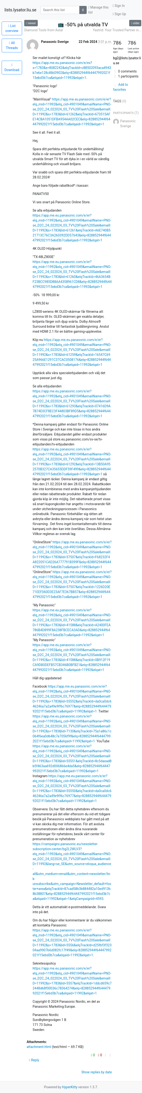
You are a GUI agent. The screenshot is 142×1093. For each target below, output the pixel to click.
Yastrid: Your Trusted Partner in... (117, 30)
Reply (34, 1060)
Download (12, 67)
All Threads (12, 45)
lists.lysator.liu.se (20, 10)
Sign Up (119, 14)
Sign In (119, 6)
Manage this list (98, 9)
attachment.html (39, 1047)
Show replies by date (96, 1072)
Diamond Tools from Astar (43, 30)
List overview (11, 28)
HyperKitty (69, 1087)
